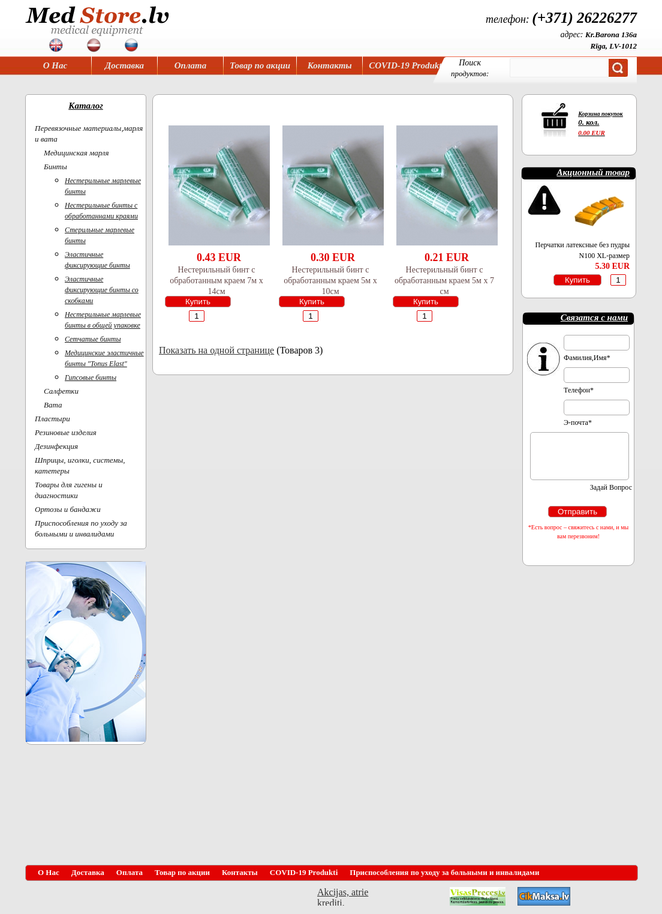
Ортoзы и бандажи (68, 509)
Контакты (330, 65)
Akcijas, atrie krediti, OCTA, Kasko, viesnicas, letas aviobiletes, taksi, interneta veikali (342, 896)
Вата (53, 404)
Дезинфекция (56, 446)
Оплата (190, 65)
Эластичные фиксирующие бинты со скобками (102, 290)
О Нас (55, 65)
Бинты (55, 166)
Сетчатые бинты (93, 339)
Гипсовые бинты (90, 377)
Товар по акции (260, 65)
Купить (197, 301)
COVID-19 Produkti (406, 65)
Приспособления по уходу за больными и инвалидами (444, 872)
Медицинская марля (76, 152)
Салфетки (61, 390)
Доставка (124, 65)
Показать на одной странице (216, 350)
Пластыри (52, 418)
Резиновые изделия (66, 432)
